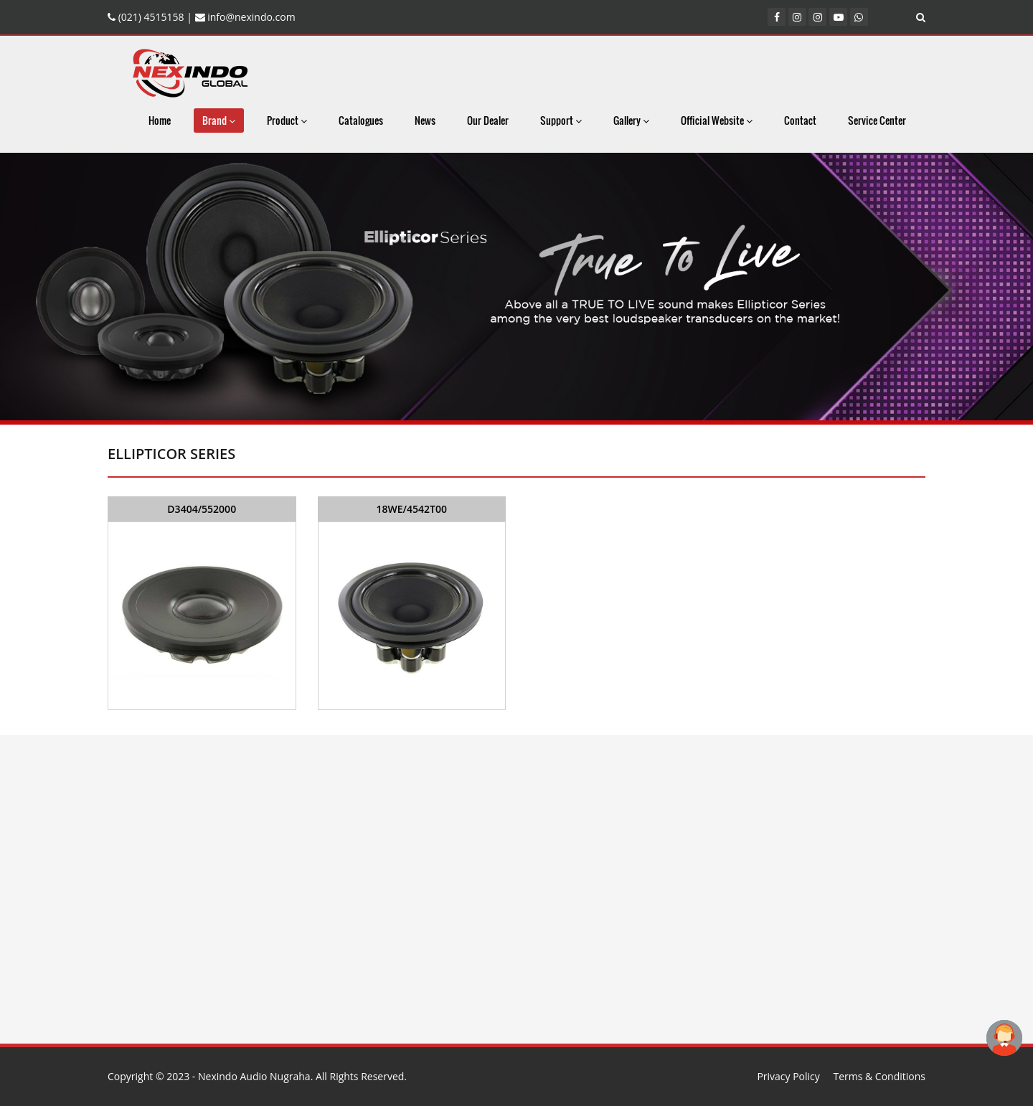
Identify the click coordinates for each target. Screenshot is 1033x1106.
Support (561, 120)
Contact (800, 120)
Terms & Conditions (879, 1076)
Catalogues (361, 120)
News (425, 120)
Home (159, 120)
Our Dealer (488, 120)
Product (287, 120)
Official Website (717, 120)
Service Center (877, 120)
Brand (218, 120)
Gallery (631, 120)
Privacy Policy (788, 1076)
